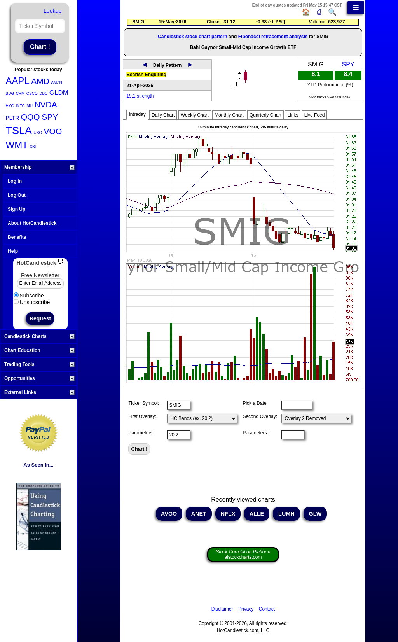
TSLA (19, 130)
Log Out (17, 195)
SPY (50, 116)
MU (29, 106)
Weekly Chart (195, 115)
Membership (39, 167)
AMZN (56, 82)
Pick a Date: (255, 403)
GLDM (58, 92)
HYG (10, 106)
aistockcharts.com (243, 554)
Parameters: (141, 433)
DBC (43, 93)
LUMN (286, 514)
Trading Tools (39, 364)
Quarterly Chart (265, 115)
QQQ (30, 116)
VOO (53, 131)
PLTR (12, 118)
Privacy (245, 609)
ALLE (256, 514)
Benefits (17, 237)
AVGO (169, 514)
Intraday (137, 114)
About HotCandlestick (32, 223)
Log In (15, 181)
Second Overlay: (260, 416)
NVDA (45, 104)
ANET (199, 514)
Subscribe (29, 295)
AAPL (18, 80)
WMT (17, 145)
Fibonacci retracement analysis (273, 36)
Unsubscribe (32, 302)
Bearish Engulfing (146, 74)
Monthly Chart (229, 115)
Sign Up (16, 209)
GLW (315, 514)
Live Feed (314, 115)
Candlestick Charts (39, 336)
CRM (20, 93)
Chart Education (39, 350)
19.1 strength (140, 96)
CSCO (32, 93)
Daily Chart (163, 115)
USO (37, 133)
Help (13, 251)
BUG (10, 93)
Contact (267, 609)
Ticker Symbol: (143, 403)
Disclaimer (222, 609)
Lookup (52, 11)
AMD (40, 81)
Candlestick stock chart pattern (192, 36)
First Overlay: (142, 416)
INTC (20, 106)
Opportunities (39, 378)
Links (292, 115)
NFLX (228, 514)
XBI (33, 147)
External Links (39, 392)
